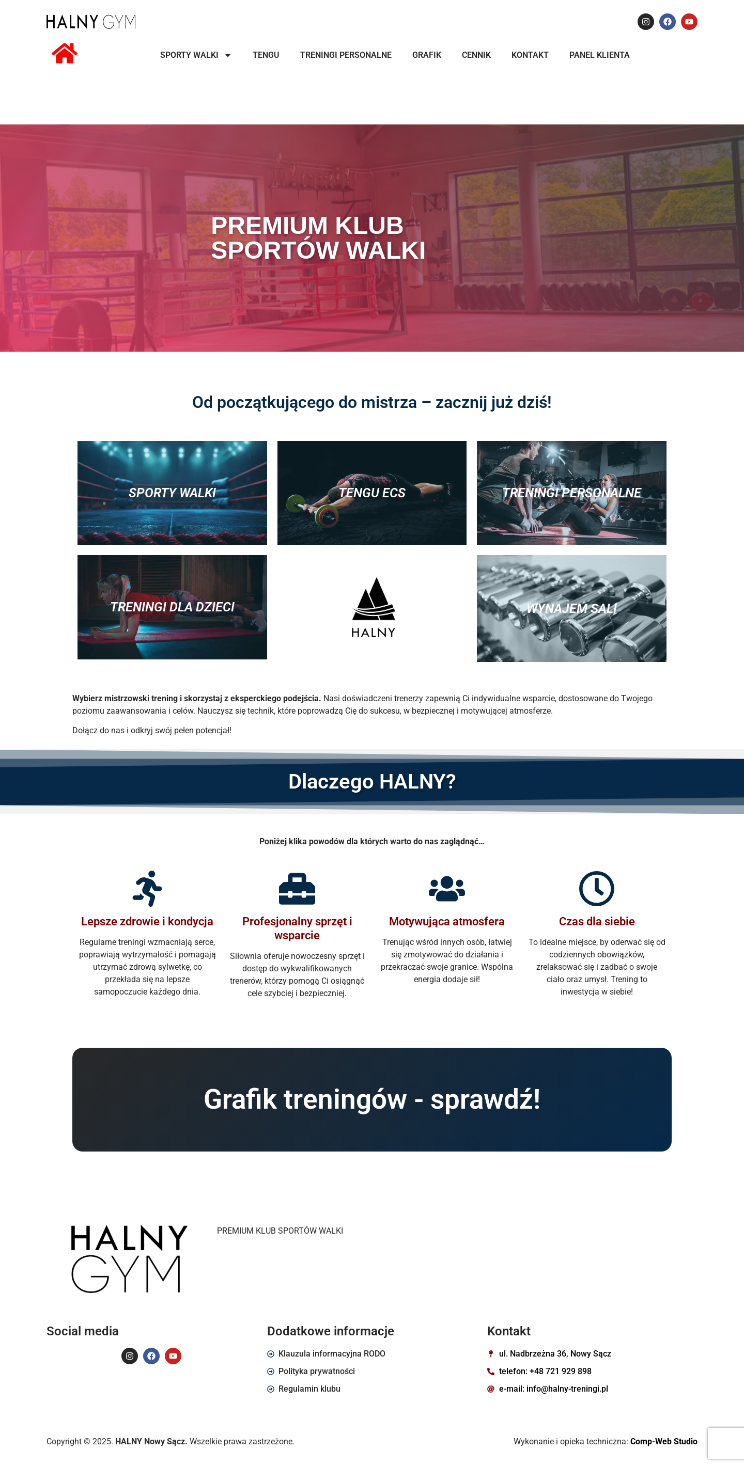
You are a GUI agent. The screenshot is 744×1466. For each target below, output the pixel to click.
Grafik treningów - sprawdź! (372, 1099)
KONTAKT (530, 55)
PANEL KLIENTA (599, 55)
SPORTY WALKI (196, 55)
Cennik (476, 55)
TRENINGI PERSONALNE (346, 55)
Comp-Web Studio (664, 1441)
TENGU (266, 55)
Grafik (426, 55)
